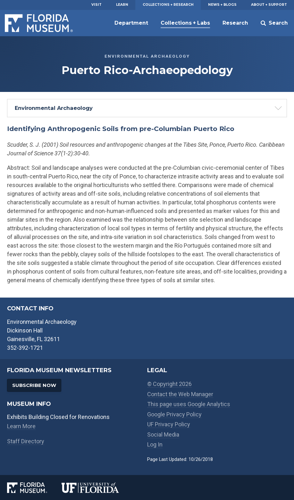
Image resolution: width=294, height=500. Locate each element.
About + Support (269, 5)
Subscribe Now (34, 385)
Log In (155, 444)
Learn (122, 5)
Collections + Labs (185, 23)
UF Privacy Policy (168, 424)
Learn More (21, 426)
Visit (96, 5)
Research (235, 23)
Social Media (163, 434)
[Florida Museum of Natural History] (34, 487)
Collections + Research (168, 5)
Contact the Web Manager (180, 394)
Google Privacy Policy (174, 414)
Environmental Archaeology (54, 108)
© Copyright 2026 (169, 384)
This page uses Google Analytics (188, 404)
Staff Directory (25, 441)
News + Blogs (222, 5)
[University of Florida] (97, 487)
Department (131, 23)
